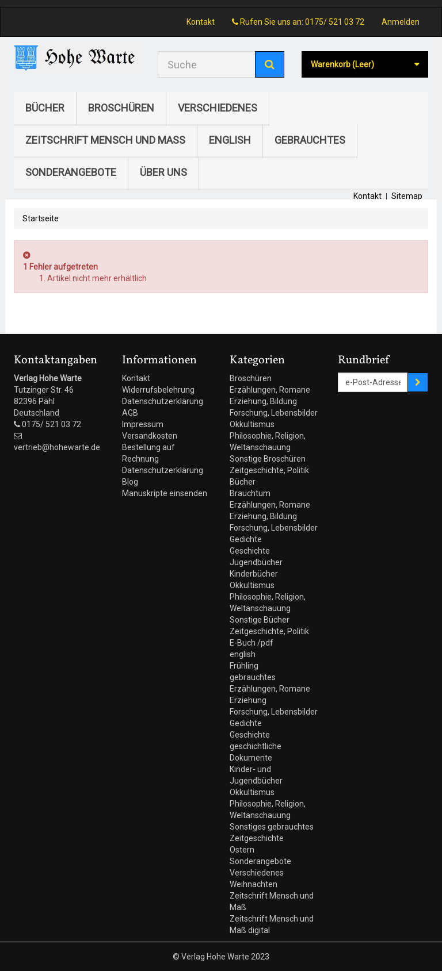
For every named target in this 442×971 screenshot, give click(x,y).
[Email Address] (373, 382)
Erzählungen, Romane (270, 389)
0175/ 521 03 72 (334, 21)
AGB (130, 412)
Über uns (163, 172)
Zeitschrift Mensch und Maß (105, 140)
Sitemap (406, 196)
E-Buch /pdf (251, 642)
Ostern (242, 849)
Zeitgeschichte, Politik (269, 470)
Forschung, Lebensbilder (274, 412)
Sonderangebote (70, 172)
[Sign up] (417, 382)
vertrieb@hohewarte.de (57, 447)
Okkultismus (252, 424)
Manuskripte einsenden (164, 493)
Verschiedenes (217, 108)
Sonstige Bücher (259, 619)
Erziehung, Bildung (263, 401)
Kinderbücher (254, 573)
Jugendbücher (256, 562)
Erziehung (248, 700)
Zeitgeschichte (257, 838)
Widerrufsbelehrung (158, 389)
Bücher (44, 108)
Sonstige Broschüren (268, 458)
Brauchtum (250, 493)
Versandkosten (149, 435)
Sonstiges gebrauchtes (272, 826)
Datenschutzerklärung (162, 401)
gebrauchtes (310, 140)
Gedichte (246, 539)
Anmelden (401, 21)
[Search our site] (207, 64)
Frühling (244, 665)
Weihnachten (253, 884)
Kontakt (200, 21)
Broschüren (121, 108)
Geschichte (250, 550)
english (230, 140)
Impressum (142, 424)
